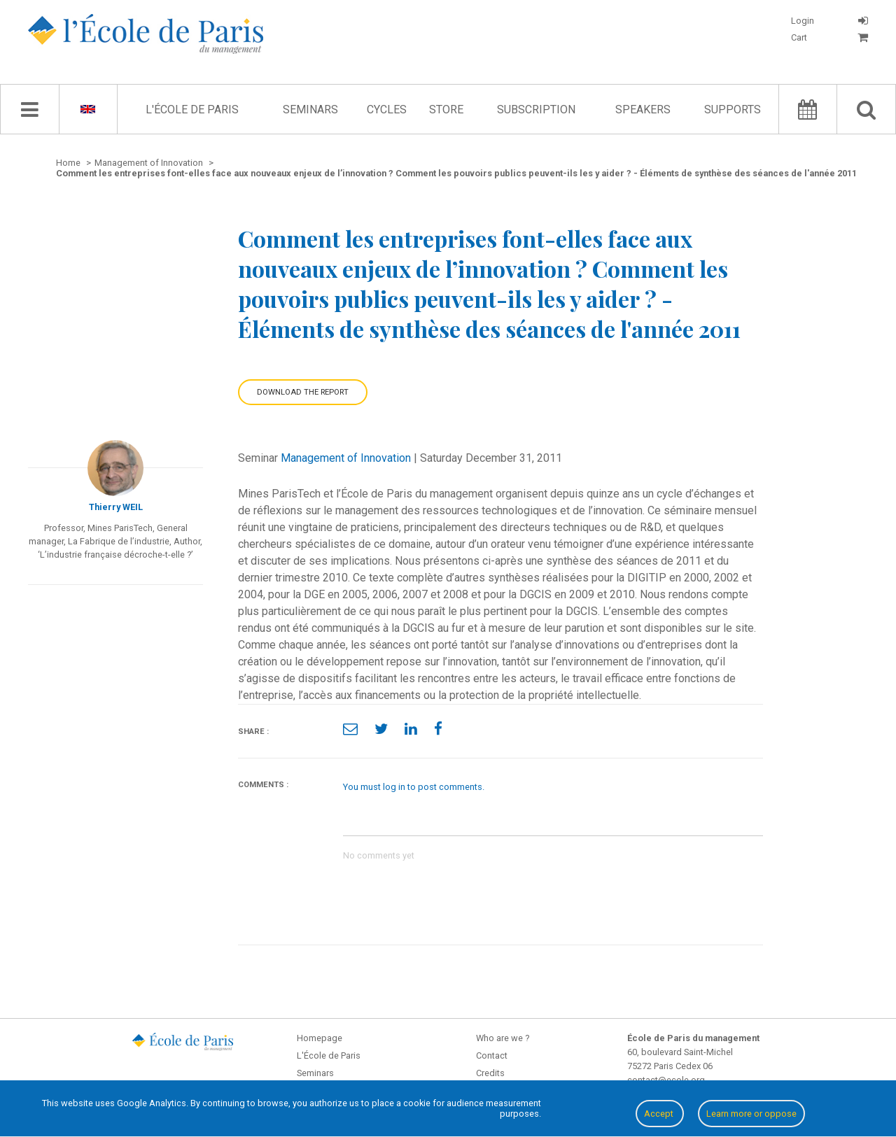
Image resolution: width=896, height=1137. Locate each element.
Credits (490, 1073)
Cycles (387, 109)
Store (446, 109)
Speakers (643, 109)
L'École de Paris (192, 109)
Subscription (536, 109)
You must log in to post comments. (413, 787)
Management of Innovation (346, 458)
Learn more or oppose (751, 1113)
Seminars (310, 109)
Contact (491, 1055)
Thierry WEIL (116, 507)
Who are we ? (502, 1038)
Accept (660, 1113)
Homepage (319, 1038)
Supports (732, 109)
